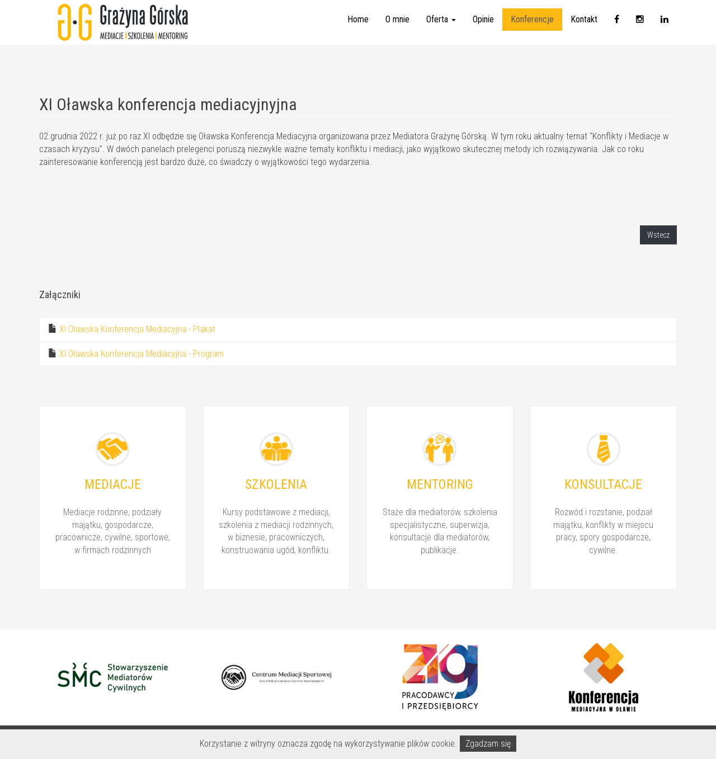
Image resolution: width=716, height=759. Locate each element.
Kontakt (584, 30)
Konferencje (532, 30)
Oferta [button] (441, 30)
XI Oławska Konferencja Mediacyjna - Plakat (137, 329)
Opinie (483, 30)
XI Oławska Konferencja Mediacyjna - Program (141, 353)
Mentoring (440, 484)
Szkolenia (276, 484)
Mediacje (112, 484)
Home (358, 30)
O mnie (397, 30)
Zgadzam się (488, 743)
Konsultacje (603, 484)
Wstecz (658, 234)
